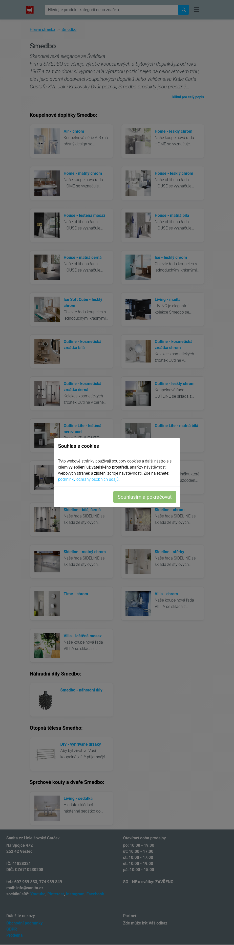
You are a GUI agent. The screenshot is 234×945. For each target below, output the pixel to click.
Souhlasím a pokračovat (145, 497)
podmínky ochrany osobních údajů (88, 479)
